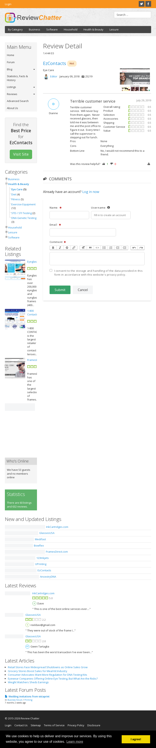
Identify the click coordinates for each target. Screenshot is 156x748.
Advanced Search (18, 101)
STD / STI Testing (21, 213)
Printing (28, 699)
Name (56, 208)
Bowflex (39, 545)
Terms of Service (54, 725)
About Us (12, 108)
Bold (53, 248)
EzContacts (44, 570)
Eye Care (17, 189)
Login (8, 4)
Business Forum (15, 699)
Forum (11, 62)
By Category (15, 29)
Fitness (15, 199)
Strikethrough (66, 248)
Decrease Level (117, 248)
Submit (60, 290)
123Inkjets (42, 558)
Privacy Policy (76, 725)
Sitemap (36, 725)
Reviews (12, 94)
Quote (90, 248)
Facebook (148, 4)
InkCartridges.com (57, 527)
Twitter (141, 4)
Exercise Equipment (23, 204)
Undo (134, 248)
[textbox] (97, 258)
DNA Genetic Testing (23, 218)
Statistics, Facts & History (17, 78)
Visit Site (21, 154)
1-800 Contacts (32, 312)
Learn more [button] (74, 741)
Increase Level (124, 248)
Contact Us (21, 725)
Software (52, 29)
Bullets (104, 248)
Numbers (110, 248)
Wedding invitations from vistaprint (29, 696)
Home (10, 55)
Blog (9, 69)
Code (97, 248)
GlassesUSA (46, 533)
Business (34, 29)
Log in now (90, 191)
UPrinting (40, 564)
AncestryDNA (48, 576)
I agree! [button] (136, 739)
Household (70, 29)
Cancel (83, 290)
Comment (58, 242)
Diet (13, 194)
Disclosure (93, 725)
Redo (141, 248)
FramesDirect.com (57, 551)
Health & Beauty (93, 29)
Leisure (114, 29)
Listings (11, 87)
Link (73, 248)
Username (100, 208)
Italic (59, 248)
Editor (53, 76)
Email (55, 225)
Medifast (40, 539)
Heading (83, 248)
